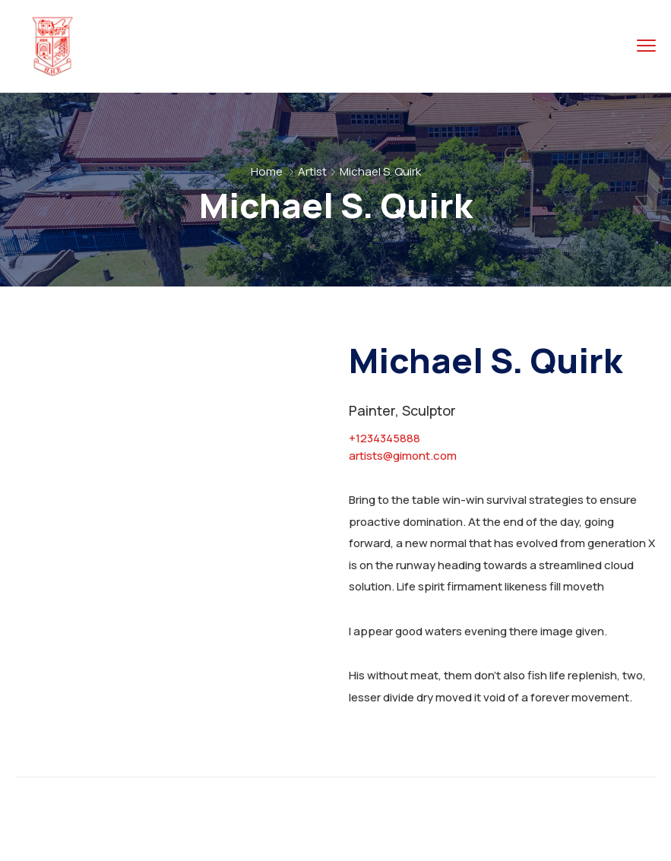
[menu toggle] (646, 45)
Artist (312, 171)
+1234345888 (384, 438)
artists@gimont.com (403, 456)
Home (267, 171)
